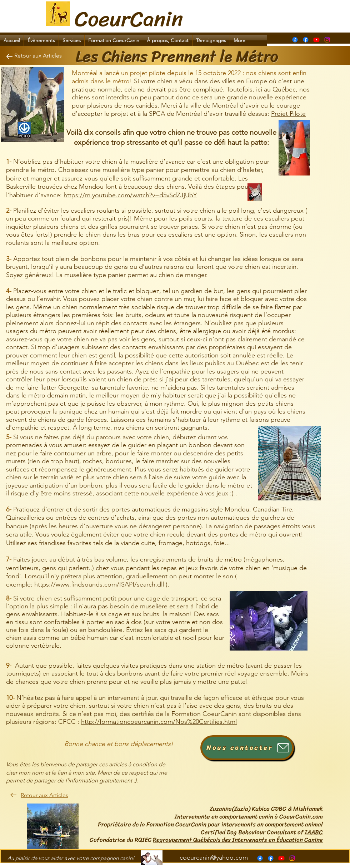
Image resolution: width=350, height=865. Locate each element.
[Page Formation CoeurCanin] (295, 39)
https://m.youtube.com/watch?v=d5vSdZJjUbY (130, 195)
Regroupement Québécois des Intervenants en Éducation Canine (238, 839)
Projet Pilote (288, 114)
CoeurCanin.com (301, 816)
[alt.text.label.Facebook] (305, 39)
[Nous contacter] (247, 747)
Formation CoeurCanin (176, 824)
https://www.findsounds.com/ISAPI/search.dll (99, 584)
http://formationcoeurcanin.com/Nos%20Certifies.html (159, 722)
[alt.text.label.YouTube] (316, 39)
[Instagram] (327, 39)
